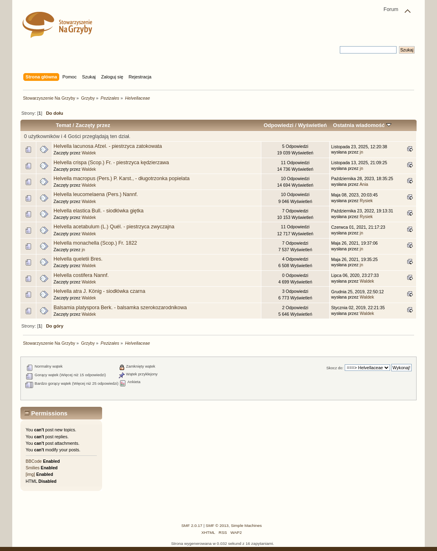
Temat (63, 125)
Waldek (89, 152)
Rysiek (366, 200)
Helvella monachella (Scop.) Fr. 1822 (95, 243)
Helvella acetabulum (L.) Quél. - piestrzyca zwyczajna (114, 227)
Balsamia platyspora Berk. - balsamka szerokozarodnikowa (120, 307)
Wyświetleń (312, 125)
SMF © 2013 (217, 525)
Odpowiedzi (278, 125)
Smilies (33, 467)
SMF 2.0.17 (192, 525)
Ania (363, 184)
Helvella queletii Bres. (78, 259)
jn (361, 151)
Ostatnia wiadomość (362, 125)
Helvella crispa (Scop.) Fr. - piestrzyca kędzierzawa (111, 162)
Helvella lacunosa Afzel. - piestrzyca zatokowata (108, 146)
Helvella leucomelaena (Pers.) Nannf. (96, 194)
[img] (30, 474)
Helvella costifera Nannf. (81, 275)
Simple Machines (246, 525)
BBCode (34, 461)
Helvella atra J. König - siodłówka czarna (99, 291)
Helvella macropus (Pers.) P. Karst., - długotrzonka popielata (122, 178)
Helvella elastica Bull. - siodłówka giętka (98, 211)
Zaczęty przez (93, 125)
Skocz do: (334, 368)
